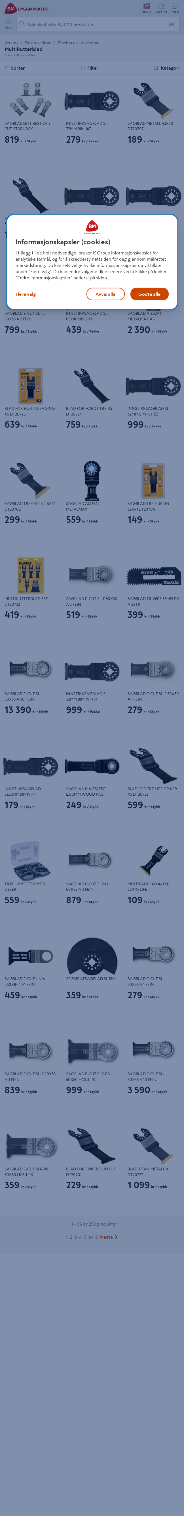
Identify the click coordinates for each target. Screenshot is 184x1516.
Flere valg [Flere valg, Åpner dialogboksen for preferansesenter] (26, 294)
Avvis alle (105, 294)
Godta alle (149, 294)
